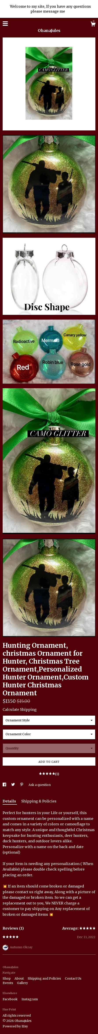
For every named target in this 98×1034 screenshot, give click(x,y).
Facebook (10, 999)
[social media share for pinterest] (22, 785)
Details (10, 801)
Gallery (22, 983)
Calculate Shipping (19, 709)
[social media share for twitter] (13, 785)
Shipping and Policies (45, 978)
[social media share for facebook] (5, 785)
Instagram (30, 999)
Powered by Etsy (15, 1026)
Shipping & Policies (38, 801)
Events (8, 983)
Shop (7, 978)
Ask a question (40, 785)
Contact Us (73, 978)
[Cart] (93, 24)
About (19, 978)
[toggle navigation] (5, 23)
